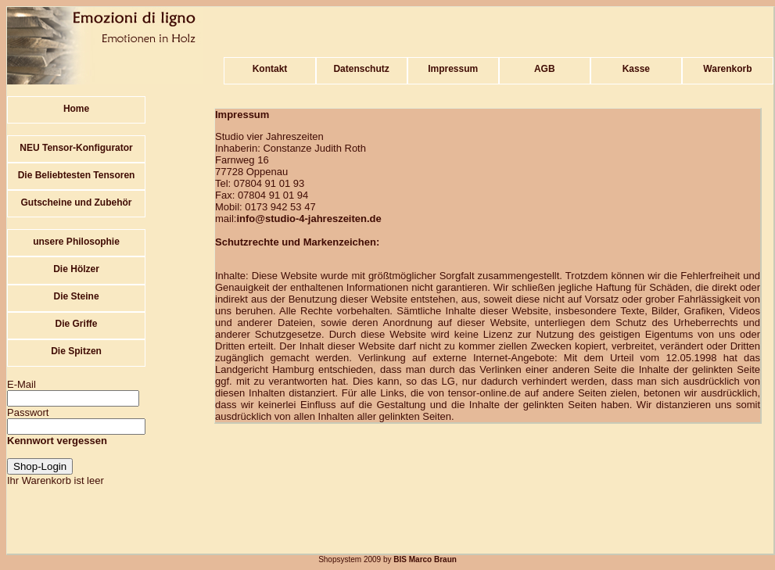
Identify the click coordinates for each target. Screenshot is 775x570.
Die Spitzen (76, 351)
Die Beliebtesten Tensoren (76, 175)
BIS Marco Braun (424, 559)
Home (76, 108)
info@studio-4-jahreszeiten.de (308, 218)
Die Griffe (77, 323)
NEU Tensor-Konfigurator (76, 147)
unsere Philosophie (76, 241)
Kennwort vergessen (57, 440)
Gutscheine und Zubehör (76, 202)
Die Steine (76, 296)
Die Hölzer (76, 268)
